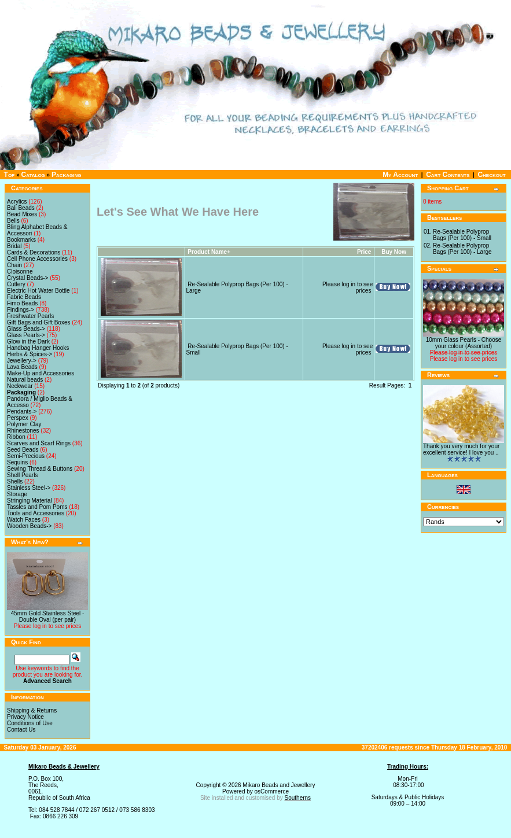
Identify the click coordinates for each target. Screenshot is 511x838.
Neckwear (19, 386)
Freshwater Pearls (30, 316)
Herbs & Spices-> (29, 354)
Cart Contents (447, 175)
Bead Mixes (22, 214)
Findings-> (20, 310)
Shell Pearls (22, 475)
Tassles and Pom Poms (37, 507)
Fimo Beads (22, 303)
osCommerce (272, 791)
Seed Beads (23, 449)
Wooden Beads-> (29, 526)
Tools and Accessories (35, 513)
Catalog (33, 175)
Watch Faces (24, 519)
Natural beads (25, 379)
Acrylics (17, 201)
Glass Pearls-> (26, 335)
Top (9, 175)
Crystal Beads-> (27, 278)
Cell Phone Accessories (37, 259)
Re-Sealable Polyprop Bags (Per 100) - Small (462, 234)
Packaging (67, 175)
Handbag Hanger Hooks (38, 348)
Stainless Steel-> (28, 488)
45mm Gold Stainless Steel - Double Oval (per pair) (47, 616)
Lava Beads (22, 367)
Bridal (14, 246)
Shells (15, 481)
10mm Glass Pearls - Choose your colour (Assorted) (464, 343)
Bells (13, 220)
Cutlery (16, 284)
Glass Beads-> (26, 329)
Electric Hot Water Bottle (38, 290)
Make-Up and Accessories (40, 373)
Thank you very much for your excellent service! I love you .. (461, 449)
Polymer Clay (24, 424)
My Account (400, 175)
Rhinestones (23, 430)
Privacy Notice (25, 717)
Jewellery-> (21, 360)
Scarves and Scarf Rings (39, 443)
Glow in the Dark (28, 341)
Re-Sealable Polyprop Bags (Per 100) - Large (462, 248)
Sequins (17, 462)
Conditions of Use (30, 723)
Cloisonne (19, 271)
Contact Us (21, 729)
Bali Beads (21, 208)
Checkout (491, 175)
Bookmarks (21, 240)
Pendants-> (21, 411)
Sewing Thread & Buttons (39, 469)
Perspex (17, 418)
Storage (17, 494)
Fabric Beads (24, 297)
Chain (14, 265)
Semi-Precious (26, 456)
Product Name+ (209, 252)
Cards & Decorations (33, 252)
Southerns (298, 798)
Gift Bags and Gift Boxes (39, 322)
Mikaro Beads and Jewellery (278, 785)
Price (364, 252)
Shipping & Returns (32, 710)
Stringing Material (29, 500)
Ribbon (16, 437)
